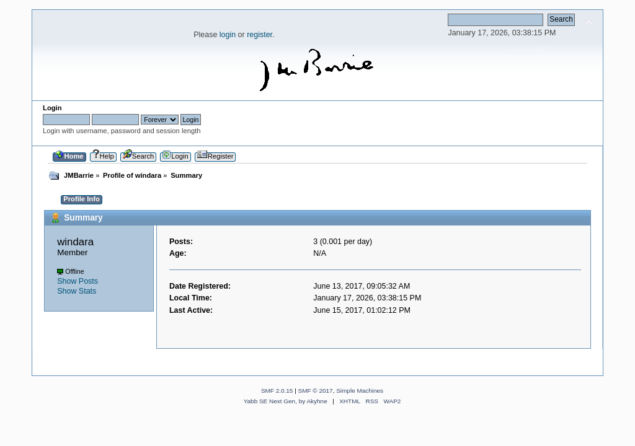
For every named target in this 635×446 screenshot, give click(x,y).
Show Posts (77, 281)
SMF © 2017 (315, 390)
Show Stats (76, 291)
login (228, 34)
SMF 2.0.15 (277, 390)
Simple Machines (359, 390)
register (259, 34)
